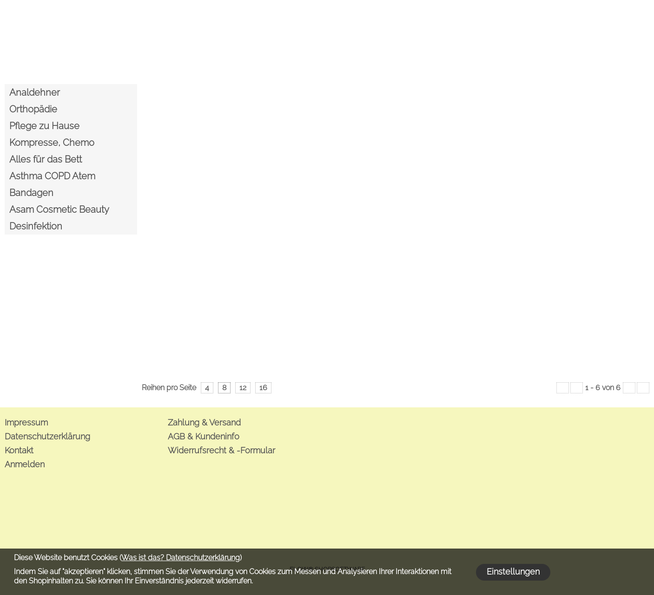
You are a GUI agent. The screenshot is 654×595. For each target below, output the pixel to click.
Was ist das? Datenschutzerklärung (180, 557)
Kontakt (19, 450)
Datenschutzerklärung (47, 436)
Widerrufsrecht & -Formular (221, 450)
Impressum (26, 422)
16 (263, 387)
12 (242, 387)
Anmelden (25, 464)
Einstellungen (513, 571)
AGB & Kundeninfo (203, 436)
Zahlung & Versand (204, 422)
